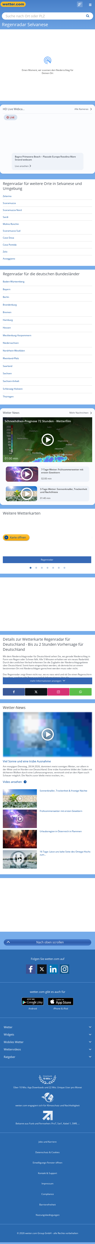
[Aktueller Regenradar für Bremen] (7, 313)
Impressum (47, 1183)
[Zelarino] (47, 196)
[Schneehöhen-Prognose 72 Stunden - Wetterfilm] (47, 439)
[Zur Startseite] (15, 4)
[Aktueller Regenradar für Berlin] (6, 297)
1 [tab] (31, 568)
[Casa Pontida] (47, 244)
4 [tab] (47, 568)
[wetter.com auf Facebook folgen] (30, 969)
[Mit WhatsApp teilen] (81, 692)
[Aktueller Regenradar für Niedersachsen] (11, 343)
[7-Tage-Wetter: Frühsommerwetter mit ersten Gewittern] (47, 474)
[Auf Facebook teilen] (14, 692)
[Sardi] (47, 217)
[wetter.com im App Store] (60, 1004)
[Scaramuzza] (47, 203)
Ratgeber (9, 1057)
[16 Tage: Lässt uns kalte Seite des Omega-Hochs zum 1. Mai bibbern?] (46, 860)
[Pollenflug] (80, 4)
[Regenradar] (47, 541)
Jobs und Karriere (48, 1141)
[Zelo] (47, 251)
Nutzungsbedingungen (47, 1215)
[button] (47, 1027)
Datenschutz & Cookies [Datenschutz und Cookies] (47, 1152)
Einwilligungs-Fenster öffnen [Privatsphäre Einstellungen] (47, 1162)
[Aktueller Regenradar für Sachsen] (7, 374)
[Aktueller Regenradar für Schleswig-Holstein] (13, 389)
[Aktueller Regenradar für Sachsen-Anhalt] (11, 381)
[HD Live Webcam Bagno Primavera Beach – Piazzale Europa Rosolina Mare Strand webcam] (47, 138)
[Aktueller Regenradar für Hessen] (7, 328)
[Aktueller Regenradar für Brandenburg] (10, 305)
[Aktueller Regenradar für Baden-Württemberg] (13, 282)
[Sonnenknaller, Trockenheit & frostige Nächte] (46, 799)
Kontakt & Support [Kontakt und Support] (47, 1173)
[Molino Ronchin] (47, 224)
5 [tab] (53, 568)
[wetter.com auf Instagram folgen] (64, 969)
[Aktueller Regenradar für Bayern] (6, 290)
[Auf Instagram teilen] (58, 692)
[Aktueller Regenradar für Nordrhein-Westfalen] (14, 351)
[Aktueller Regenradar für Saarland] (7, 366)
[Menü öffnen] (89, 4)
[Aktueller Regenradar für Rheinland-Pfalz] (11, 359)
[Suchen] (86, 16)
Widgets (9, 1034)
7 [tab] (64, 568)
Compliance (47, 1194)
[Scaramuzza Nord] (47, 210)
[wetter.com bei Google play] (33, 1004)
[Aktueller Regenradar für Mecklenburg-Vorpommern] (17, 336)
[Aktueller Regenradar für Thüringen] (8, 397)
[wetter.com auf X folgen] (42, 970)
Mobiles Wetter (14, 1042)
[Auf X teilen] (36, 692)
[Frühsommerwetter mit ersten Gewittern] (46, 820)
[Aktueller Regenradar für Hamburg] (8, 320)
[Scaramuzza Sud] (47, 230)
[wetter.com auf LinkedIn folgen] (53, 969)
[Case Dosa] (47, 237)
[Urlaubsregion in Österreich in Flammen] (46, 840)
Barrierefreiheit (47, 1204)
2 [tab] (36, 568)
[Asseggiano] (47, 258)
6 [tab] (59, 568)
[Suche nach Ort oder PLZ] (47, 16)
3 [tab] (42, 568)
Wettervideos (12, 1049)
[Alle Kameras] (83, 109)
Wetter (8, 1027)
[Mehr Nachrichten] (80, 412)
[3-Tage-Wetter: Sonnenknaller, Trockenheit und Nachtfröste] (47, 493)
